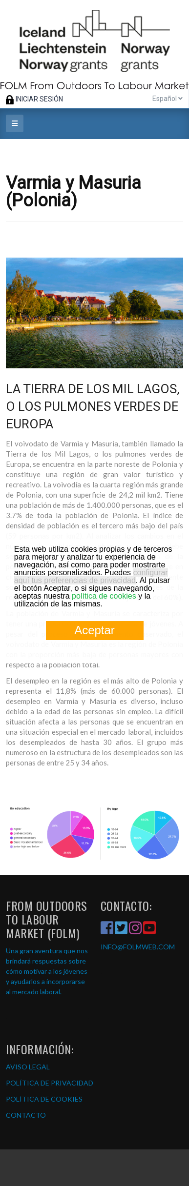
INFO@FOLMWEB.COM (138, 947)
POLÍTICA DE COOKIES (44, 1099)
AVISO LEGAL (28, 1067)
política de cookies (104, 596)
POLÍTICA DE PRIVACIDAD (49, 1083)
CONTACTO (26, 1115)
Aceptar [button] (94, 630)
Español (167, 98)
